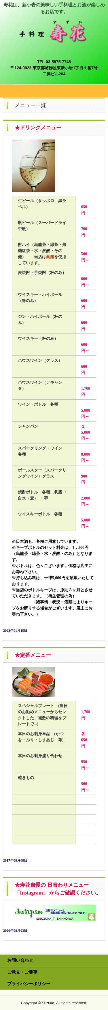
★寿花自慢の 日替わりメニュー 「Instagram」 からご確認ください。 (58, 889)
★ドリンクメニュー (38, 128)
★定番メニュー (33, 655)
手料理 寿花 (54, 25)
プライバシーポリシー (28, 983)
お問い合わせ (20, 960)
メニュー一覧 (30, 105)
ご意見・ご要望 (22, 972)
